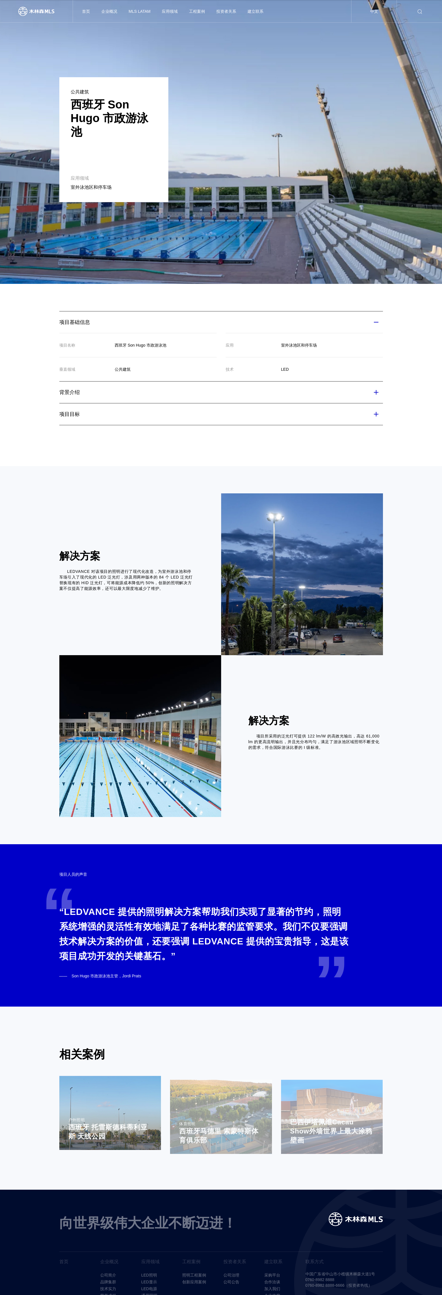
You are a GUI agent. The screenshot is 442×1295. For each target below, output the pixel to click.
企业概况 (109, 11)
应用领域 (170, 11)
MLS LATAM (139, 11)
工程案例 (197, 11)
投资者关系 (226, 11)
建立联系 (255, 11)
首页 (86, 11)
